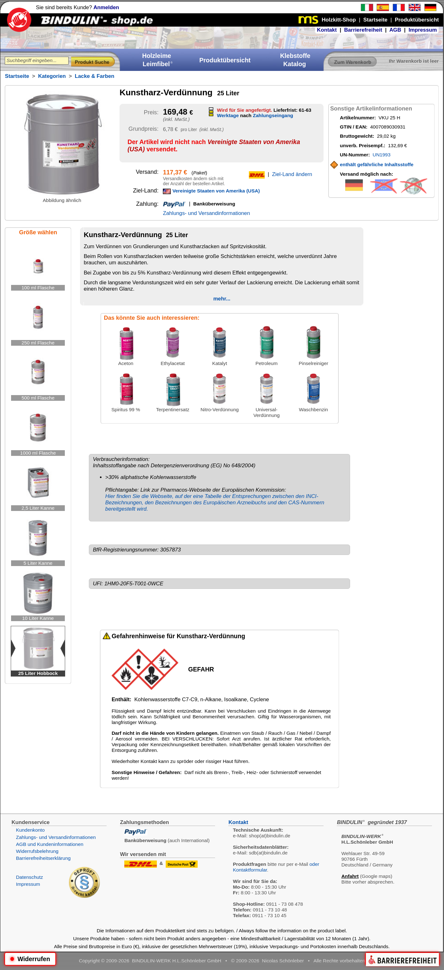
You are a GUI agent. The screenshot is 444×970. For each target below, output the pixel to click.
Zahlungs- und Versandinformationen (206, 213)
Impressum (423, 30)
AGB (395, 30)
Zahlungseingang (273, 115)
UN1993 (381, 154)
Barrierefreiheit (363, 30)
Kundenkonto (30, 830)
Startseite (17, 76)
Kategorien (52, 76)
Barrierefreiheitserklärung (43, 858)
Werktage (228, 115)
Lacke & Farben (94, 76)
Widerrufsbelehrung (37, 851)
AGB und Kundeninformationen (49, 844)
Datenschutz (29, 877)
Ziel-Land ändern (292, 174)
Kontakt (326, 30)
